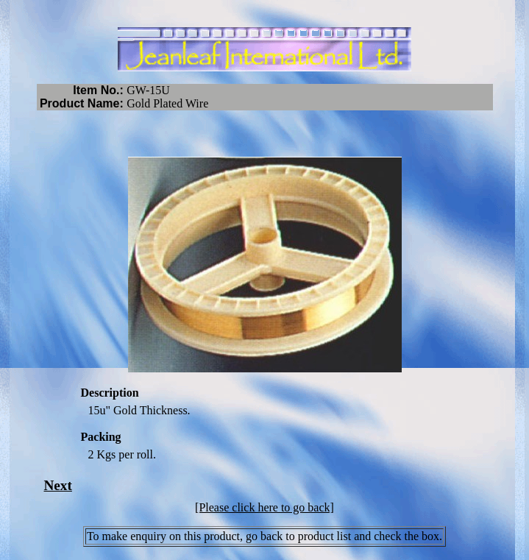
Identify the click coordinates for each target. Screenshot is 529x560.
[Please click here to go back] (264, 507)
